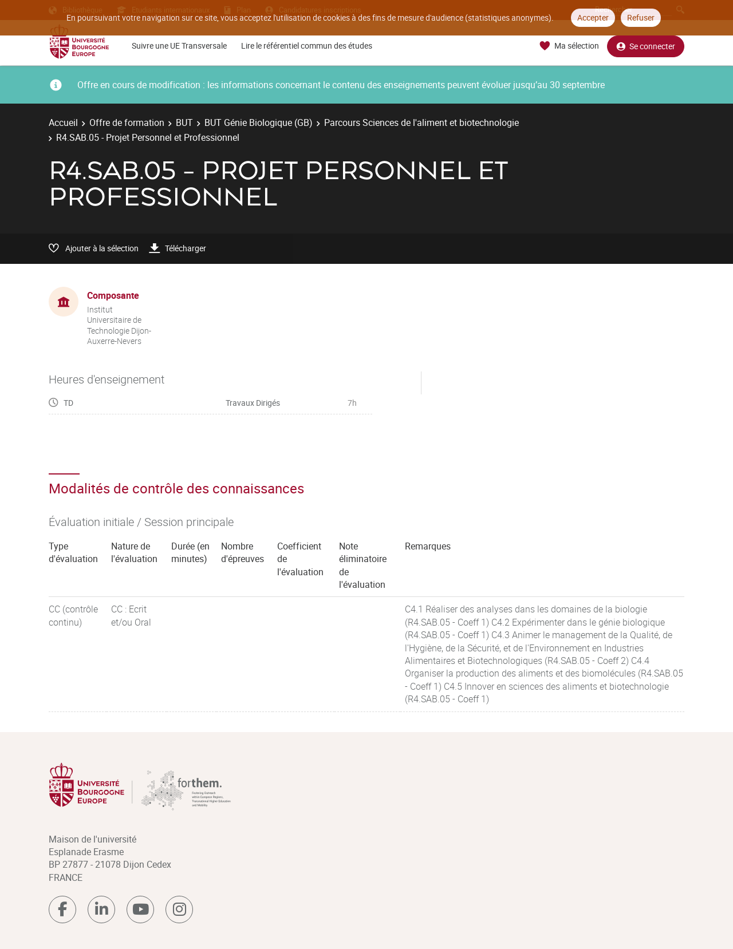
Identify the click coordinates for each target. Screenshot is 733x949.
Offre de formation (126, 122)
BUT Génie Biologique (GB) (258, 122)
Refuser (641, 17)
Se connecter (645, 46)
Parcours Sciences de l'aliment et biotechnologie (421, 122)
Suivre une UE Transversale (179, 45)
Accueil (63, 122)
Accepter (593, 17)
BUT (184, 122)
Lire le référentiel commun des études (306, 45)
